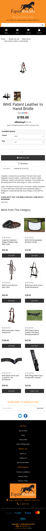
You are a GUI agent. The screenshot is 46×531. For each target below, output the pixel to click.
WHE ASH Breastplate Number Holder (33, 241)
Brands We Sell (14, 39)
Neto (30, 528)
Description (6, 168)
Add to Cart (23, 157)
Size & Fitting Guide (23, 444)
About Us (23, 454)
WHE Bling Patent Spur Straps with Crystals (34, 376)
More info (23, 122)
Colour (4, 135)
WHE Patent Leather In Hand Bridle (16, 41)
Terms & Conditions (23, 472)
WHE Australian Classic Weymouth (11, 331)
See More (11, 255)
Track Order (23, 440)
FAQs (23, 435)
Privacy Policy (23, 476)
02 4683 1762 (23, 504)
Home (3, 39)
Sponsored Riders (23, 462)
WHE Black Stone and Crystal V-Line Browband (10, 377)
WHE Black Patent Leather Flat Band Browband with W (32, 332)
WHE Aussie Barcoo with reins (9, 286)
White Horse (26, 39)
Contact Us (23, 458)
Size (3, 141)
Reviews (21, 168)
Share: (23, 113)
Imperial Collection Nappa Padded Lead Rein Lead (10, 242)
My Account (23, 431)
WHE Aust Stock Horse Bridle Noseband (34, 286)
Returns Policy (23, 481)
